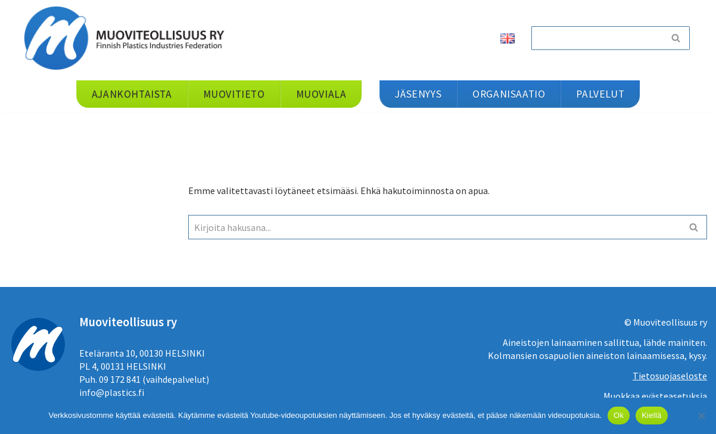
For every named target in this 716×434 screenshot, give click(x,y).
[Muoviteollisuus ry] (128, 38)
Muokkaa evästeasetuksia (655, 396)
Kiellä (651, 415)
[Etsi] (596, 38)
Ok (619, 415)
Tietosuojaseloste (670, 376)
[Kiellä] (701, 415)
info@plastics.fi (111, 392)
